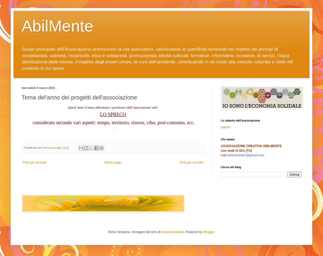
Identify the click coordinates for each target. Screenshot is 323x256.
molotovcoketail (172, 232)
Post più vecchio (191, 162)
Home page (113, 162)
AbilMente (57, 26)
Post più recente (34, 162)
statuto (225, 127)
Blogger (208, 232)
